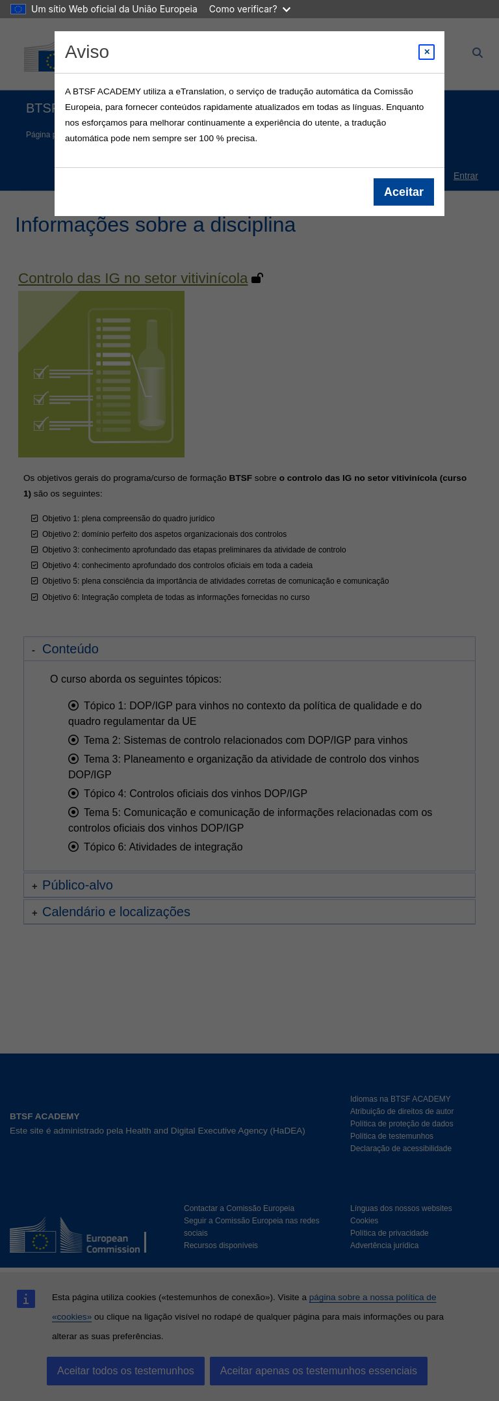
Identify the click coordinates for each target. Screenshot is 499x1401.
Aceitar (404, 191)
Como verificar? (249, 8)
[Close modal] (426, 52)
